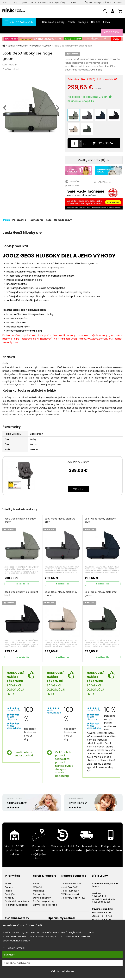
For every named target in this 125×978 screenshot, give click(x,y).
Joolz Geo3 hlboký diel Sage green (20, 520)
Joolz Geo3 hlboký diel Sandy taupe (61, 593)
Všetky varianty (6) (93, 160)
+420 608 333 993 (101, 901)
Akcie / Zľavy (111, 32)
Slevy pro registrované (45, 904)
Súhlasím (9, 954)
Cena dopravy (63, 219)
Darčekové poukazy (53, 22)
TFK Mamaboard (70, 893)
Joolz (16, 69)
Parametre (19, 219)
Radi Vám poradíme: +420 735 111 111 (104, 2)
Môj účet (37, 886)
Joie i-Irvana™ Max (71, 883)
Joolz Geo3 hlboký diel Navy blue (100, 520)
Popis (6, 219)
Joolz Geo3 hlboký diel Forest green (101, 593)
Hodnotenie (36, 219)
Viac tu (78, 488)
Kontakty (72, 2)
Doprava (24, 2)
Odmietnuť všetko (62, 971)
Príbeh (71, 22)
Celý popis (96, 69)
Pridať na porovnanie (72, 183)
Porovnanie (39, 893)
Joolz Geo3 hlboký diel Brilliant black (21, 593)
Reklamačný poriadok (16, 904)
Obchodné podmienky (17, 900)
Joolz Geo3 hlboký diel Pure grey (60, 520)
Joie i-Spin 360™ (70, 886)
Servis (33, 2)
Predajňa (42, 2)
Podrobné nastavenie (17, 963)
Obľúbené (38, 890)
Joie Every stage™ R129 (73, 897)
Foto (48, 219)
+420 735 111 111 (99, 895)
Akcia (5, 2)
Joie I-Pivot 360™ (78, 461)
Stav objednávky (57, 2)
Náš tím (95, 22)
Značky (14, 2)
